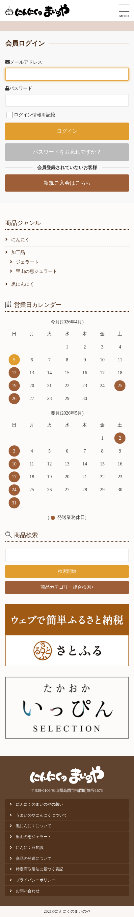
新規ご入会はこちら (67, 183)
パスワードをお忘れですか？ (67, 152)
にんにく (20, 239)
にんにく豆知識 (29, 847)
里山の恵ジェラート (36, 271)
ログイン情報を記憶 (31, 114)
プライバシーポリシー (35, 880)
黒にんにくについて (33, 826)
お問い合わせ (28, 891)
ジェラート (27, 262)
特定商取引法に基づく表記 (39, 869)
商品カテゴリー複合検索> (67, 587)
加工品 (18, 252)
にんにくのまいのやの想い (39, 804)
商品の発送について (33, 858)
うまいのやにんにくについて (41, 815)
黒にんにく (22, 284)
